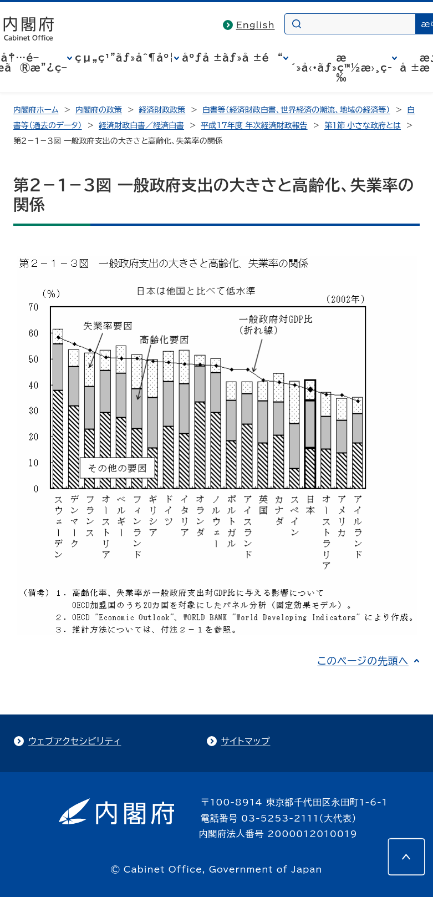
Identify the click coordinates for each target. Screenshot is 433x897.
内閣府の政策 (98, 110)
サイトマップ (246, 741)
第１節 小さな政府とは (362, 125)
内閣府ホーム (35, 110)
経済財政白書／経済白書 (141, 125)
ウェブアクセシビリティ (74, 741)
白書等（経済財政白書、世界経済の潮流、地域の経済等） (296, 110)
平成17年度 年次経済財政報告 (254, 125)
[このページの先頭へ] (406, 857)
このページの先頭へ (363, 661)
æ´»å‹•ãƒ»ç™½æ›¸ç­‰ (342, 68)
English (255, 25)
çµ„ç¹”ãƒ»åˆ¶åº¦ (124, 58)
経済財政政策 (162, 110)
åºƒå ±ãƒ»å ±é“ (232, 58)
